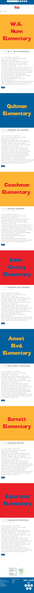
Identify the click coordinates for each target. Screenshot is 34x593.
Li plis (3, 87)
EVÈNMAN (13, 580)
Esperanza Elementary (18, 520)
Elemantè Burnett (16, 443)
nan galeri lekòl (12, 53)
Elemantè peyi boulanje (19, 287)
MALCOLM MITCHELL (3, 580)
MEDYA (13, 581)
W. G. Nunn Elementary (19, 51)
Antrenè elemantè (15, 209)
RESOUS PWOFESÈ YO (15, 579)
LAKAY (1, 579)
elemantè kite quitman (18, 130)
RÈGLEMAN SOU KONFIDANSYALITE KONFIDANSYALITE (3, 585)
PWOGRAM (2, 582)
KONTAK (13, 582)
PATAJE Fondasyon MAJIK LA (5, 581)
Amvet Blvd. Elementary (18, 366)
